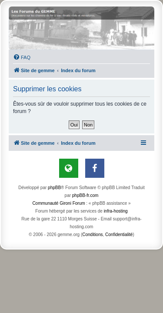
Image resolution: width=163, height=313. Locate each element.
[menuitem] (21, 57)
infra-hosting (116, 211)
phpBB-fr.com (85, 195)
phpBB (54, 187)
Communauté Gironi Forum (58, 203)
